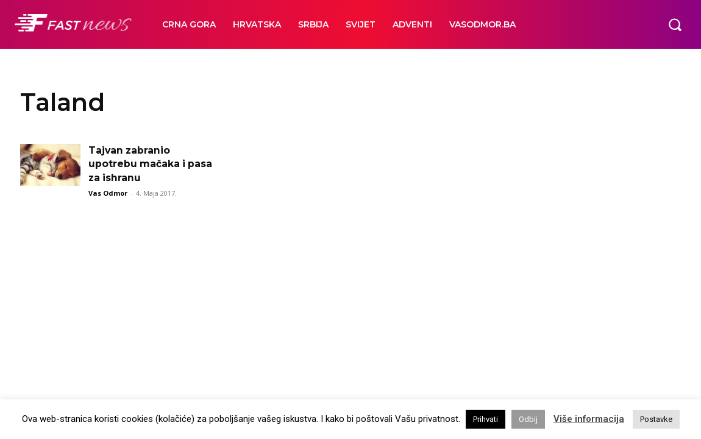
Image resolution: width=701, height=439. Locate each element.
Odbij (528, 419)
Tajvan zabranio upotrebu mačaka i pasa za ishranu (151, 164)
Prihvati (485, 419)
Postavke (656, 419)
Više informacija (588, 418)
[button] (674, 24)
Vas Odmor (107, 193)
